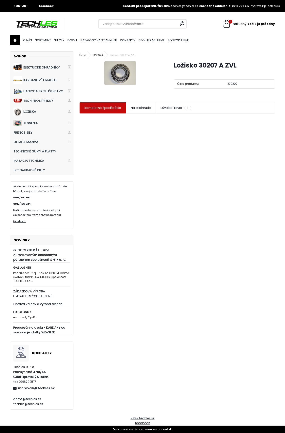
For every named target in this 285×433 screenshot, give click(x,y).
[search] (182, 23)
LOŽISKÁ (24, 112)
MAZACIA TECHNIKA (28, 160)
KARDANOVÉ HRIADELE (35, 80)
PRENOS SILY (22, 132)
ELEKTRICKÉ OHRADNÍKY (36, 67)
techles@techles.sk (184, 6)
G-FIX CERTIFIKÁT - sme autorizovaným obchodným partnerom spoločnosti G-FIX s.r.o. (39, 255)
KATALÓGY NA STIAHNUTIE (99, 40)
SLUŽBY (59, 40)
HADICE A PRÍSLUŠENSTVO (38, 91)
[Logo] (37, 24)
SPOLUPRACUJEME (151, 40)
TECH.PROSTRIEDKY (33, 100)
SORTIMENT (43, 40)
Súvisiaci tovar (176, 108)
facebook (19, 221)
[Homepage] (15, 40)
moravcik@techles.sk (265, 6)
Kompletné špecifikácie (102, 108)
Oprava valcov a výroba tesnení (38, 304)
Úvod (82, 55)
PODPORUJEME (178, 40)
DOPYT (72, 40)
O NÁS (27, 40)
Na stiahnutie (141, 108)
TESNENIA (25, 123)
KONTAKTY (128, 40)
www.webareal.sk (158, 429)
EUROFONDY (22, 312)
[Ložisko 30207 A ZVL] (120, 73)
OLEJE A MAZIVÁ (25, 142)
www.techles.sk (143, 418)
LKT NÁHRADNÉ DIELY (29, 170)
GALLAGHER (22, 268)
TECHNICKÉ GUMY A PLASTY (34, 151)
